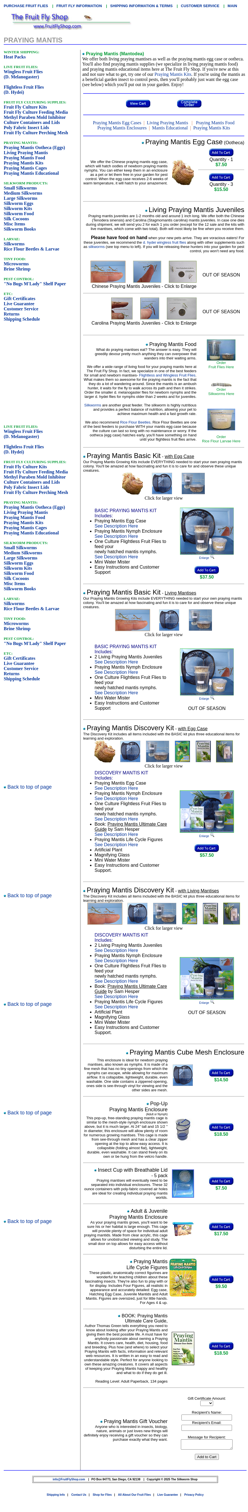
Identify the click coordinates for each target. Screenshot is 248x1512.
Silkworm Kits (18, 208)
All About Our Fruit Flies (134, 1496)
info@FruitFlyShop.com (69, 1481)
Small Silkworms (20, 188)
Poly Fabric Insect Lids (26, 127)
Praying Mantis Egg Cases (117, 122)
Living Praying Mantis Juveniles (196, 209)
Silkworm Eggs (18, 203)
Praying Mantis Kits (23, 162)
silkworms (96, 247)
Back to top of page (29, 787)
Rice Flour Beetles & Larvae (31, 249)
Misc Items (14, 223)
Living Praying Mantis (26, 152)
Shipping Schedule (22, 319)
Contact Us (78, 1496)
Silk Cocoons (16, 218)
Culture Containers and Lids (32, 122)
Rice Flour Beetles (135, 422)
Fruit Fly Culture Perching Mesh (36, 132)
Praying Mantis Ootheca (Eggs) (34, 147)
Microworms (16, 263)
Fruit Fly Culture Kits (25, 107)
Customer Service (21, 308)
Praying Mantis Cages (25, 168)
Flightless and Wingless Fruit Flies (167, 375)
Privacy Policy (194, 1496)
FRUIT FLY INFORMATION (79, 6)
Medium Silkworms (23, 193)
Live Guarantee (19, 303)
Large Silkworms (20, 198)
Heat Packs (15, 56)
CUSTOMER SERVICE (200, 6)
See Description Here (116, 526)
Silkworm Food (19, 213)
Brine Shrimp (17, 268)
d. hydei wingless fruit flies (164, 242)
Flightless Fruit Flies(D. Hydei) (24, 90)
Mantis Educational (170, 127)
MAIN (232, 6)
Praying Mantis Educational (31, 173)
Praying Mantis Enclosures (122, 127)
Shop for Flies (102, 1496)
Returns (11, 314)
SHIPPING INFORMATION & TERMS (141, 6)
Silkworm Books (20, 229)
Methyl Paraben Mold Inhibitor (35, 117)
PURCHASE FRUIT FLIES (26, 6)
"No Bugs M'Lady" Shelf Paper (35, 283)
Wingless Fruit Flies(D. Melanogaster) (23, 74)
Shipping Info (56, 1496)
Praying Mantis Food (24, 157)
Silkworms (14, 243)
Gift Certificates (19, 298)
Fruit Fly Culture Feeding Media (36, 112)
